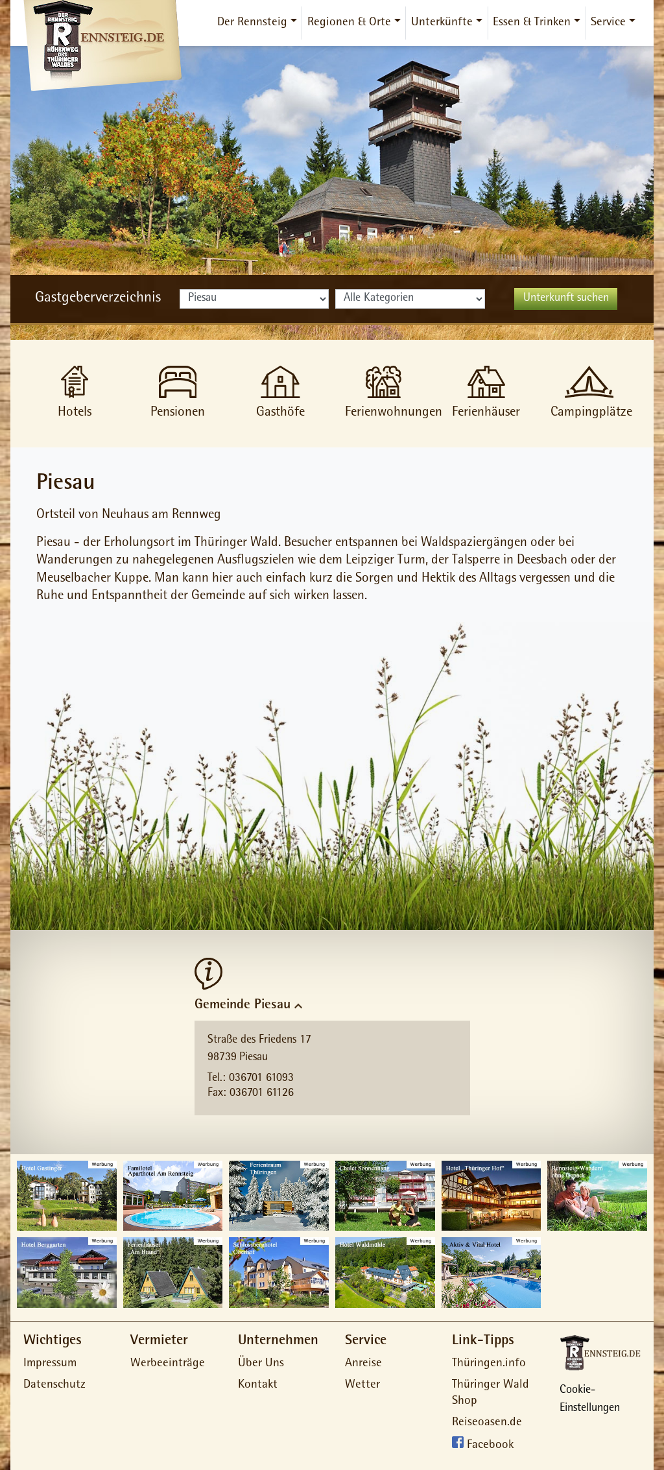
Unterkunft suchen (566, 299)
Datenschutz (54, 1385)
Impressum (50, 1364)
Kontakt (258, 1385)
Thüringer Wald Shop (490, 1393)
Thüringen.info (489, 1364)
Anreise (363, 1364)
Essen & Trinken (532, 23)
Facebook (490, 1446)
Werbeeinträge (167, 1364)
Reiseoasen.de (487, 1423)
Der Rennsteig (252, 23)
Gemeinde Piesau (242, 1005)
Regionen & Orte (349, 23)
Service (608, 23)
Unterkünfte (442, 23)
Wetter (362, 1385)
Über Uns (261, 1364)
